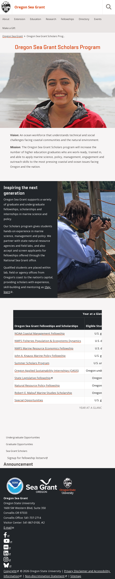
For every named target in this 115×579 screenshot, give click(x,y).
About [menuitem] (5, 19)
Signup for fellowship (27, 458)
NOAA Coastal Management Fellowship (40, 333)
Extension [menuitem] (19, 19)
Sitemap (75, 576)
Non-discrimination (46, 576)
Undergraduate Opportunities (23, 437)
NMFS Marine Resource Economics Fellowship (44, 348)
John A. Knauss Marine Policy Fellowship (40, 355)
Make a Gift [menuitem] (8, 28)
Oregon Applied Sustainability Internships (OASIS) (47, 370)
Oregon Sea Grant (30, 7)
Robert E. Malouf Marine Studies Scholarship (43, 393)
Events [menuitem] (98, 19)
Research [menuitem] (51, 19)
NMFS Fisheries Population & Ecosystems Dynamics (48, 341)
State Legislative (34, 378)
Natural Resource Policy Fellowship (37, 385)
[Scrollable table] (57, 362)
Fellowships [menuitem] (67, 19)
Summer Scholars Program (32, 363)
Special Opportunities (29, 400)
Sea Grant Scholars (16, 451)
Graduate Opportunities (19, 444)
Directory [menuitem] (84, 19)
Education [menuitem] (35, 19)
